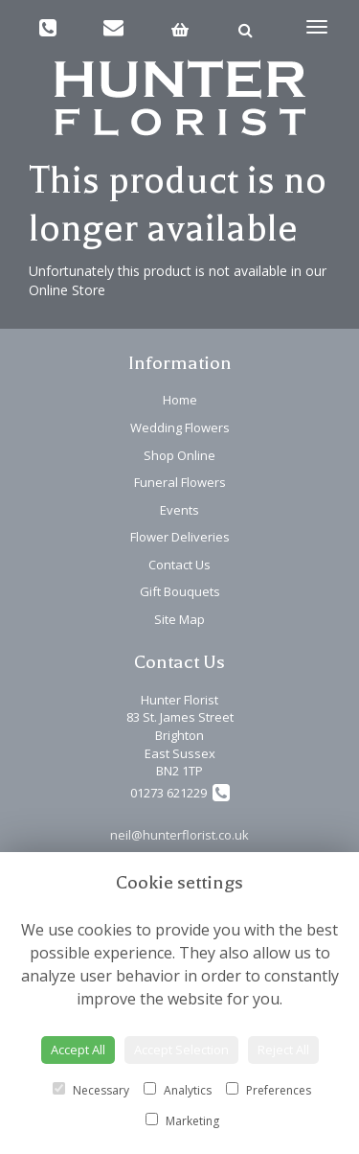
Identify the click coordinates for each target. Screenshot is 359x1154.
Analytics (178, 1090)
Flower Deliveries (180, 536)
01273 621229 (180, 792)
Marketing (182, 1121)
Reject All (283, 1049)
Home (180, 399)
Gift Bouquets (180, 591)
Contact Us (179, 564)
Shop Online (179, 455)
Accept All (78, 1049)
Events (179, 510)
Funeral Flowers (180, 482)
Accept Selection (181, 1049)
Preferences (268, 1090)
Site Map (179, 619)
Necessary (91, 1090)
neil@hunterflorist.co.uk (179, 834)
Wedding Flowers (180, 427)
